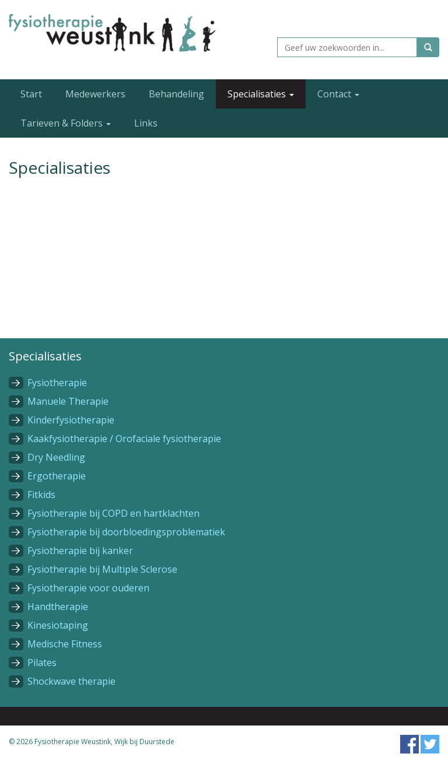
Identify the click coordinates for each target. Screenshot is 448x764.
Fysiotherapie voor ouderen (88, 587)
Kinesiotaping (57, 625)
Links (146, 123)
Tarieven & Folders (65, 123)
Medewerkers (95, 93)
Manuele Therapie (67, 401)
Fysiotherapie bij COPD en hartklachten (113, 513)
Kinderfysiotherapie (70, 419)
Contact (338, 93)
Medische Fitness (64, 643)
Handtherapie (57, 606)
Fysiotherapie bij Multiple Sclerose (102, 569)
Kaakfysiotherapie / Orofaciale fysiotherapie (124, 438)
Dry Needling (56, 457)
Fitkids (41, 494)
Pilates (42, 662)
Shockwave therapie (71, 681)
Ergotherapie (56, 475)
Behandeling (176, 93)
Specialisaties (261, 93)
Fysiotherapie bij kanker (80, 550)
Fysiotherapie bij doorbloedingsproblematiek (126, 531)
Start (31, 93)
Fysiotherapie (57, 382)
